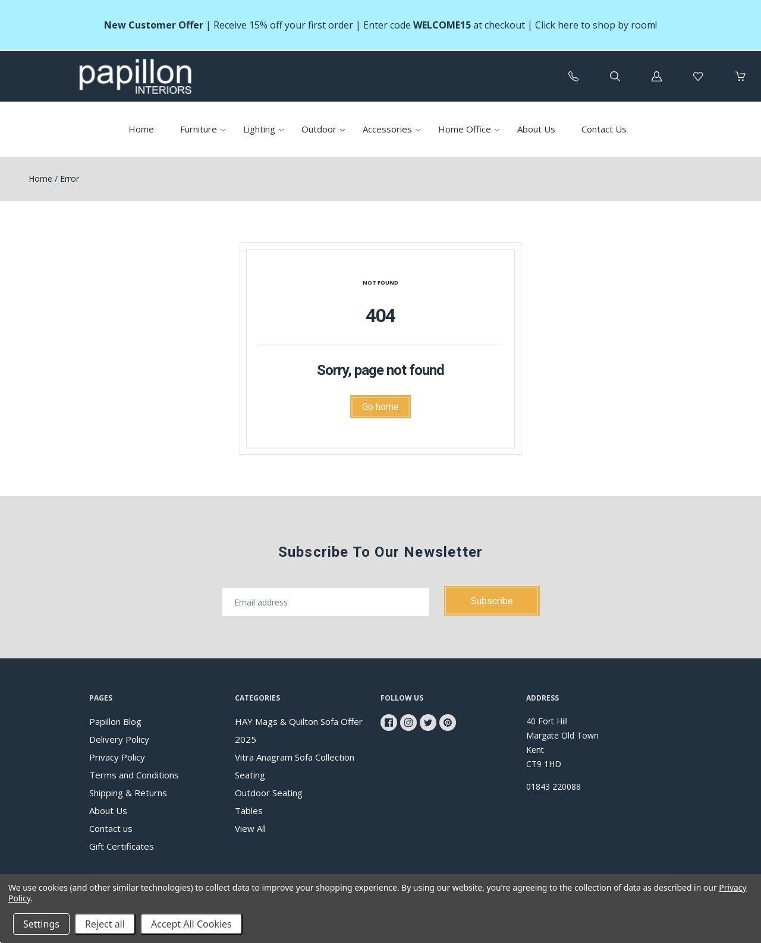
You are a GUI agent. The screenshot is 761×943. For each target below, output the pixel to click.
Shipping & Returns (128, 793)
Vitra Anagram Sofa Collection (294, 757)
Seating (250, 775)
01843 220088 (553, 786)
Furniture (198, 129)
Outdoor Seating (269, 793)
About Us (536, 129)
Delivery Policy (119, 739)
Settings (41, 924)
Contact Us (604, 129)
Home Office (464, 129)
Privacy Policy (117, 757)
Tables (249, 810)
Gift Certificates (121, 846)
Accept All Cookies (191, 924)
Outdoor (319, 129)
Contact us (111, 828)
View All (250, 828)
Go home (380, 406)
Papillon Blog (115, 721)
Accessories (387, 129)
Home (141, 129)
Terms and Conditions (134, 775)
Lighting (259, 129)
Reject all (105, 924)
